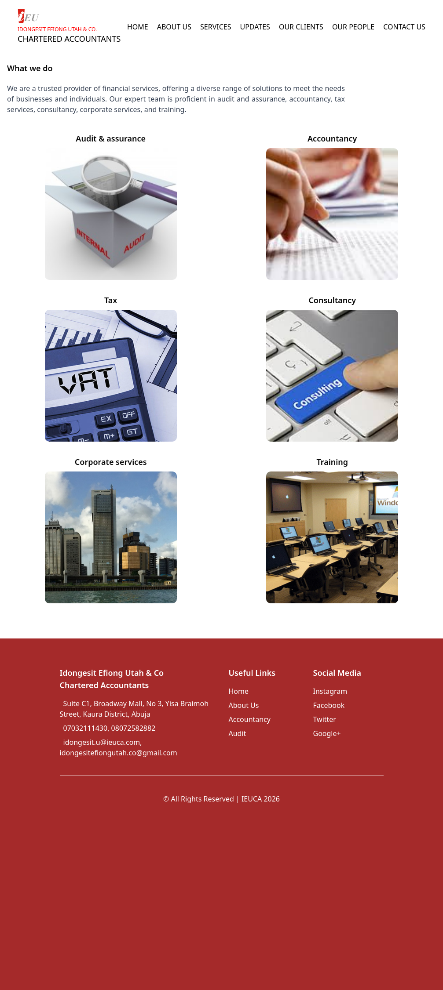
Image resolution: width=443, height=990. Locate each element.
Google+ (327, 733)
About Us (244, 705)
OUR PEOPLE (353, 27)
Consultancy (332, 300)
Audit (237, 733)
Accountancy (332, 138)
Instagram (330, 691)
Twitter (324, 719)
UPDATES (255, 27)
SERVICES (215, 27)
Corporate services (111, 462)
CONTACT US (404, 27)
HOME (137, 27)
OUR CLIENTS (301, 27)
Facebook (329, 705)
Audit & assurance (111, 138)
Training (332, 462)
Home (239, 691)
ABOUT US (174, 27)
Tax (110, 300)
